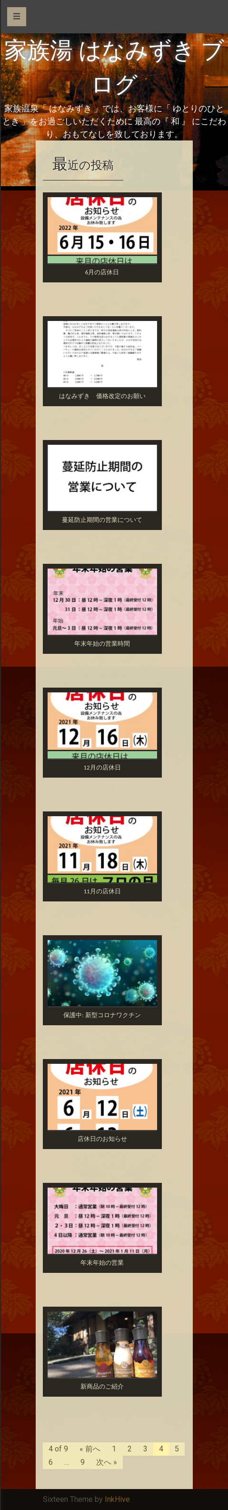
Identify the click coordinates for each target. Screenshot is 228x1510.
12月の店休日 (101, 767)
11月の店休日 (101, 891)
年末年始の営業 (102, 1262)
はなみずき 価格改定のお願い (102, 396)
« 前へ (89, 1448)
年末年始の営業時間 (102, 643)
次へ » (106, 1462)
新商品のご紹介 (102, 1386)
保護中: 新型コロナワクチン (101, 1015)
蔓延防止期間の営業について (102, 519)
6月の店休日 (102, 272)
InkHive (117, 1499)
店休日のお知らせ (102, 1138)
